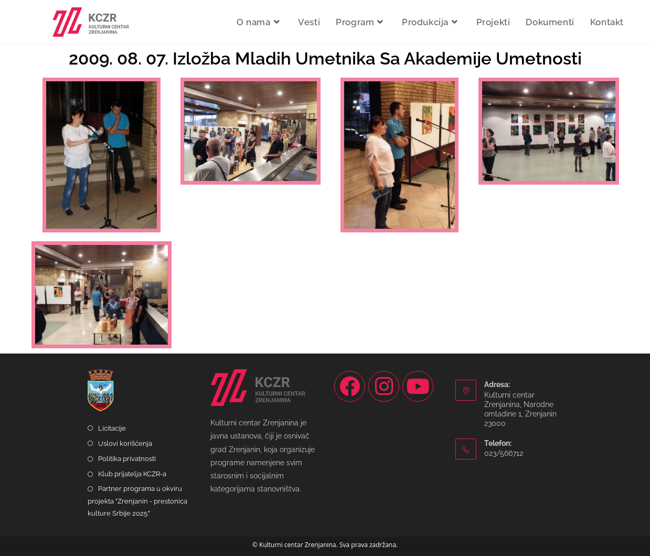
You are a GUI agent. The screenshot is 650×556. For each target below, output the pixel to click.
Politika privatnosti (127, 459)
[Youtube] (417, 386)
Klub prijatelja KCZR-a (132, 474)
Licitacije (112, 428)
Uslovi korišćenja (125, 443)
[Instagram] (383, 386)
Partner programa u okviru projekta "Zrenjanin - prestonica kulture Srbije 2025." (137, 501)
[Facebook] (349, 386)
